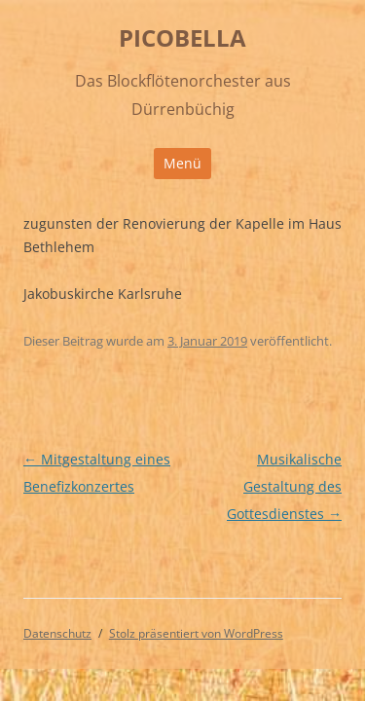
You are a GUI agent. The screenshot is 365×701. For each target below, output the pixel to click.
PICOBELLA (182, 38)
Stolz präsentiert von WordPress (196, 633)
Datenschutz (57, 633)
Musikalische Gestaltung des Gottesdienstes (284, 486)
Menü (182, 163)
